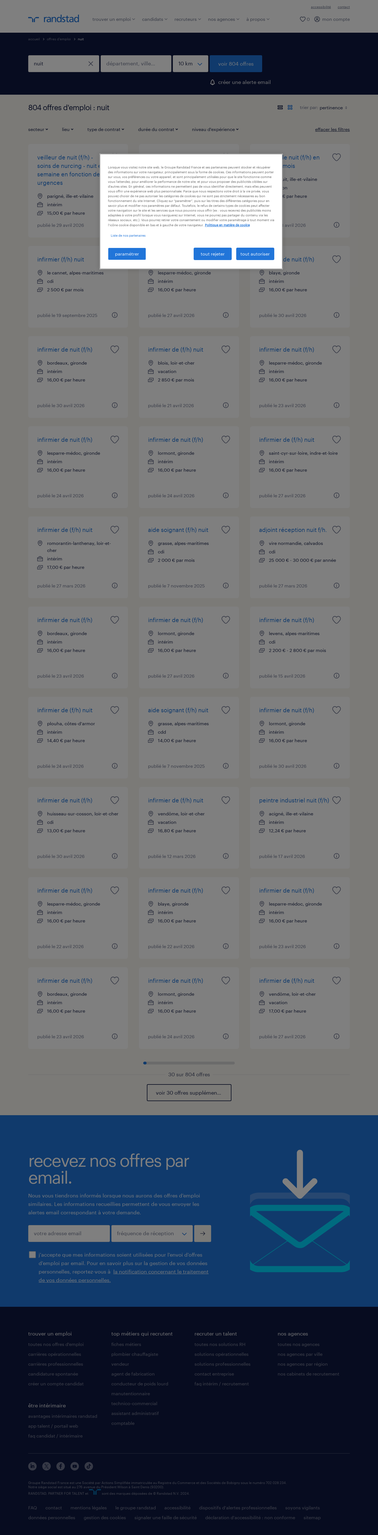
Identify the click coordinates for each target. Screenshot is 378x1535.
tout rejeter (213, 253)
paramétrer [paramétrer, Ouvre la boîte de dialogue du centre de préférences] (127, 253)
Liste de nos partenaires (128, 235)
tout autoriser (255, 253)
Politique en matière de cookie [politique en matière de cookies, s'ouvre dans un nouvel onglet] (227, 225)
